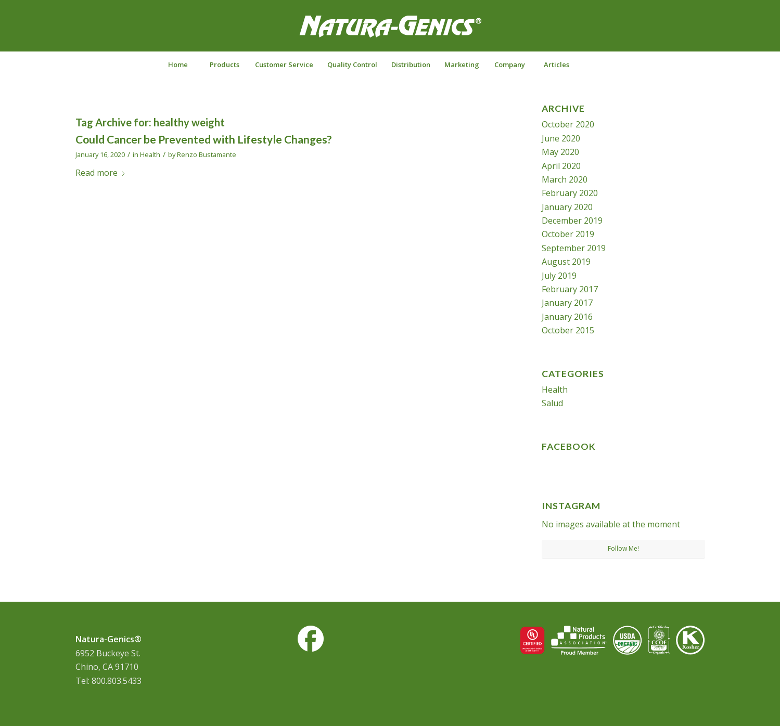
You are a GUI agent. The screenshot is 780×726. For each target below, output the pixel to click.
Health (150, 154)
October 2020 (568, 124)
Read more (100, 172)
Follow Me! (623, 548)
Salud (552, 403)
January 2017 (567, 302)
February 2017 (570, 289)
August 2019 (566, 261)
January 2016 (567, 316)
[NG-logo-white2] (390, 33)
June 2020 (561, 138)
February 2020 (570, 193)
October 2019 (568, 234)
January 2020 (567, 207)
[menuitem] (177, 64)
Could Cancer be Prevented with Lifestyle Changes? (203, 139)
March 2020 (564, 179)
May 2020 (560, 152)
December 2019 (572, 220)
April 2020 (561, 166)
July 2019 (559, 275)
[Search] (602, 64)
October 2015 (568, 330)
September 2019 (574, 248)
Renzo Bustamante (206, 154)
